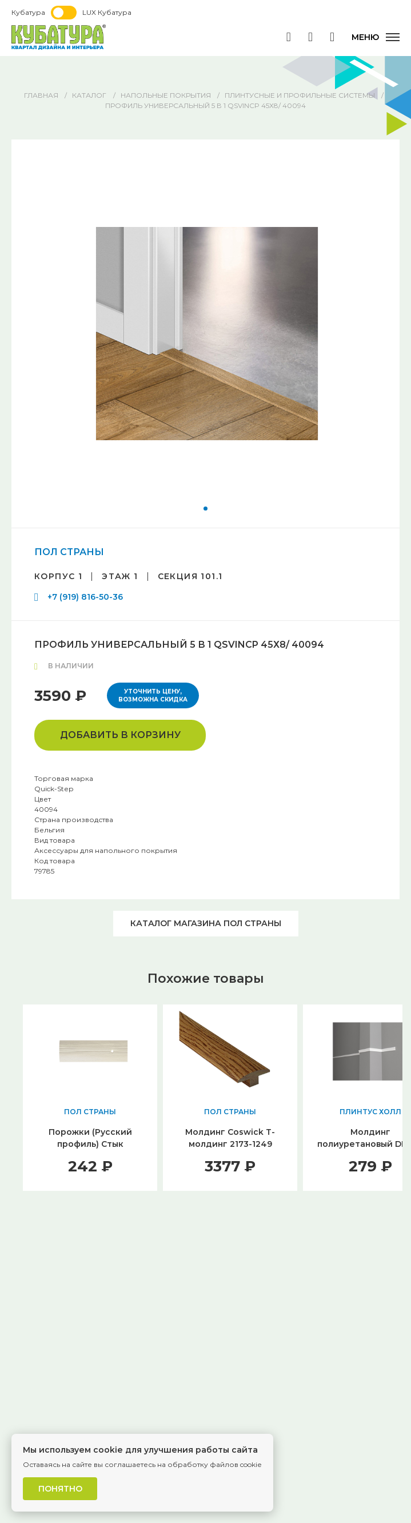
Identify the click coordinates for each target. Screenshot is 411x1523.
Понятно (60, 1489)
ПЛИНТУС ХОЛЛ (370, 1111)
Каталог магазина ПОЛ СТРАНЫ (205, 923)
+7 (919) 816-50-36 (85, 597)
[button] (205, 509)
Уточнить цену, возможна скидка (152, 695)
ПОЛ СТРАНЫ (69, 552)
